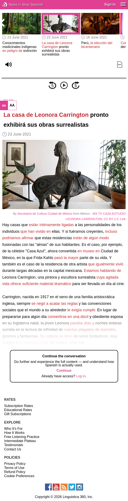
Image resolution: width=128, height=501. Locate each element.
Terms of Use (14, 468)
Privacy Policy (15, 464)
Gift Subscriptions (17, 414)
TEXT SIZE (8, 100)
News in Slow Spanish (11, 4)
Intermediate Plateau (20, 441)
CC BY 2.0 (111, 219)
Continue (64, 370)
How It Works (14, 433)
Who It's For (13, 428)
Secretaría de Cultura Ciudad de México (44, 213)
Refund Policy (14, 472)
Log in (81, 376)
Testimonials (13, 445)
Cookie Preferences (19, 476)
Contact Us (12, 449)
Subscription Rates (18, 406)
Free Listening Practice (21, 437)
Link (123, 219)
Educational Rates (18, 410)
